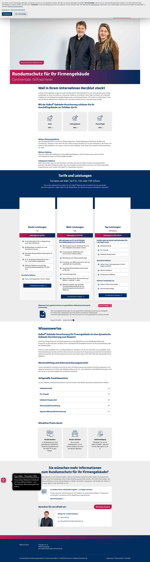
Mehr (50, 127)
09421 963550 (64, 517)
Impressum (5, 10)
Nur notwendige (20, 14)
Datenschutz (95, 5)
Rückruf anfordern (56, 499)
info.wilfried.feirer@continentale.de (71, 521)
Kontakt (128, 558)
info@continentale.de (80, 558)
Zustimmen (7, 14)
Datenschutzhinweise (18, 10)
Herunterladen (104, 306)
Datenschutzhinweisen (15, 6)
